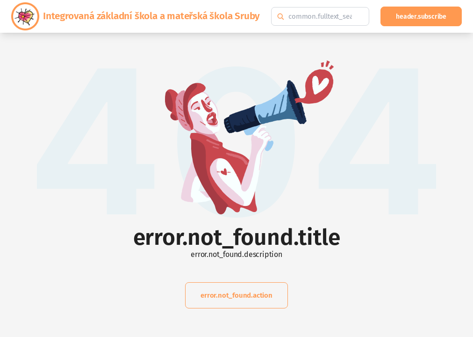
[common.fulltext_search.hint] (320, 16)
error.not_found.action (236, 295)
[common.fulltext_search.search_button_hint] (280, 16)
